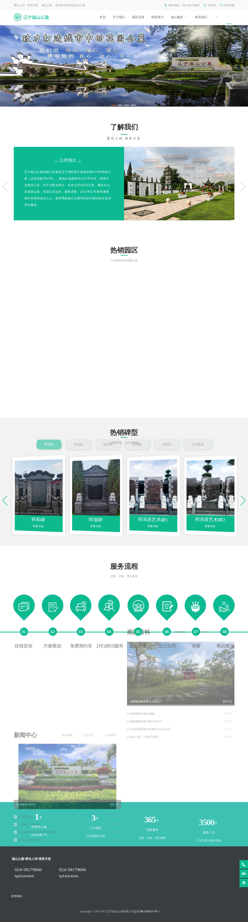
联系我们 (201, 17)
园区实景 (138, 17)
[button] (5, 187)
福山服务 (177, 17)
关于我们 (119, 17)
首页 (103, 17)
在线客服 (229, 5)
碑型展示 (157, 17)
